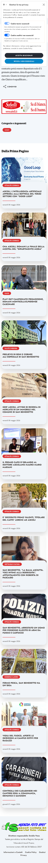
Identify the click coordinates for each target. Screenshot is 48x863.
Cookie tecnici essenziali (20, 23)
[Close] (44, 5)
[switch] (6, 35)
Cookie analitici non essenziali (22, 35)
